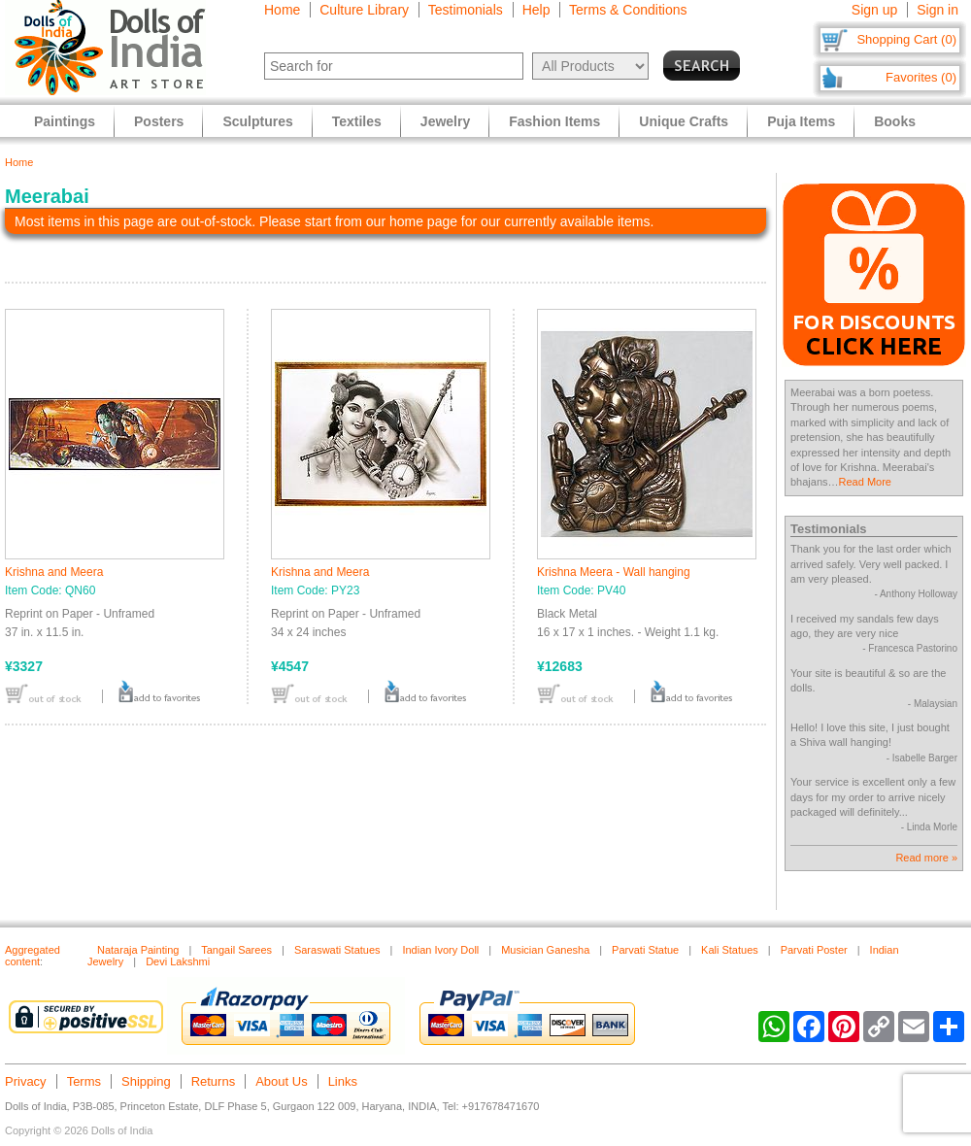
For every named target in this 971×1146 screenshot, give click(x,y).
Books (895, 121)
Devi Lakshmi (178, 961)
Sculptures (257, 121)
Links (342, 1081)
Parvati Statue (645, 950)
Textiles (357, 121)
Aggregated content (32, 955)
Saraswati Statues (337, 950)
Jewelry (445, 121)
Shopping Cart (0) (906, 39)
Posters (159, 121)
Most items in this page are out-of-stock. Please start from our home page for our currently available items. (334, 221)
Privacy (26, 1081)
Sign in (937, 9)
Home (282, 9)
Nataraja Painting (138, 950)
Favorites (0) (921, 77)
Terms (84, 1081)
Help (536, 9)
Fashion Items (554, 121)
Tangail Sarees (236, 950)
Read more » (926, 857)
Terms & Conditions (627, 9)
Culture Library (364, 9)
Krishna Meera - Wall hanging (613, 572)
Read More (865, 482)
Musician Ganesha (545, 950)
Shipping (146, 1081)
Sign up (874, 9)
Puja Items (801, 121)
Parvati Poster (814, 950)
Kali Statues (729, 950)
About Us (281, 1081)
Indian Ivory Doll (440, 950)
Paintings (64, 121)
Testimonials (465, 9)
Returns (213, 1081)
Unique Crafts (683, 121)
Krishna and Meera (54, 572)
